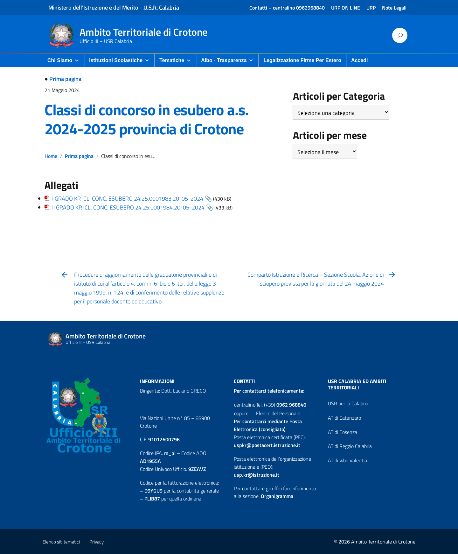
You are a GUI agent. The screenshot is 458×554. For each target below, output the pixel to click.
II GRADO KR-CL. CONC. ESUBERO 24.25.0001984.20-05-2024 (128, 207)
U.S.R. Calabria (161, 7)
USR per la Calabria (348, 403)
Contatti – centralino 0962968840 (287, 7)
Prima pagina (65, 79)
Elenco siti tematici (61, 541)
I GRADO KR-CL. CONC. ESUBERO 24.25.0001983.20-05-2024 (127, 198)
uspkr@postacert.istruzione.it (267, 445)
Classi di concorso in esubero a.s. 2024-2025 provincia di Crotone (146, 119)
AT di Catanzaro (344, 418)
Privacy (96, 541)
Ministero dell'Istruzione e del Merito (93, 7)
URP (371, 7)
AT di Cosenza (342, 432)
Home (51, 156)
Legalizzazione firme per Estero (302, 60)
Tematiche (175, 60)
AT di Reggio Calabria (350, 446)
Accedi (359, 60)
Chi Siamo (63, 60)
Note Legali (394, 7)
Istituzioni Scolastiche (119, 60)
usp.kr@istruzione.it (256, 475)
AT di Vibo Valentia (347, 460)
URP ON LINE (345, 7)
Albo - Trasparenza (227, 60)
